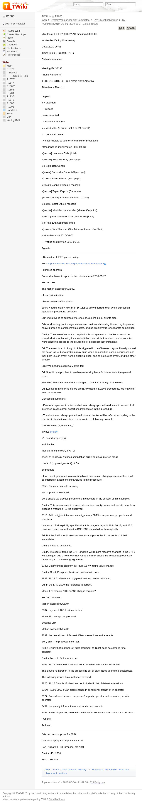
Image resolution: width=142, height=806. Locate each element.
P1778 (8, 99)
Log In (8, 23)
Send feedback (57, 799)
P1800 (8, 16)
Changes (10, 44)
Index (8, 37)
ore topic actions (56, 773)
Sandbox (10, 110)
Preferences (11, 54)
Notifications (12, 48)
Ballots (10, 72)
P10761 (9, 79)
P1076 (8, 69)
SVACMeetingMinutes (106, 20)
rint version (69, 769)
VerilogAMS (11, 120)
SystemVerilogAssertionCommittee (70, 20)
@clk (54, 431)
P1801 (8, 106)
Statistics (10, 51)
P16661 (9, 86)
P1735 (8, 96)
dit (121, 28)
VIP (7, 117)
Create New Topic (15, 34)
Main (7, 65)
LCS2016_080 (15, 76)
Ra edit (124, 769)
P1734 (8, 93)
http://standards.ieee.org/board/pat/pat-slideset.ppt (77, 263)
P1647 (8, 82)
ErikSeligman (90, 23)
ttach (131, 28)
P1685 (8, 89)
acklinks (97, 769)
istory (82, 769)
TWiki (45, 16)
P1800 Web (11, 30)
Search (9, 41)
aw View (110, 769)
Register (20, 23)
